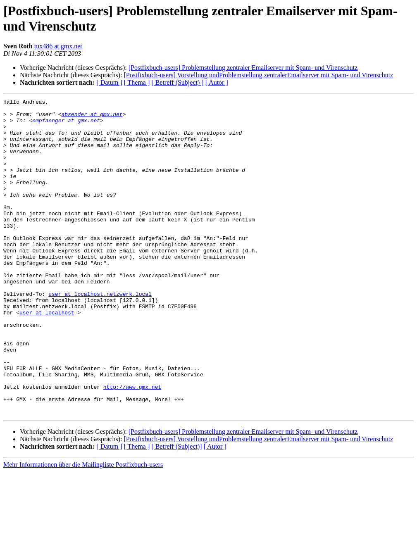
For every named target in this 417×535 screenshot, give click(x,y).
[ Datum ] (109, 82)
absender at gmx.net (91, 117)
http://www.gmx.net (132, 445)
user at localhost (46, 355)
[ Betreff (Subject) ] (177, 82)
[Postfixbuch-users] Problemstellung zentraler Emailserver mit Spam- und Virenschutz (243, 67)
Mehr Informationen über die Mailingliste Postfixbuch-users (83, 527)
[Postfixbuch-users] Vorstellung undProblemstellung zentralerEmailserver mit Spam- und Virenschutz (258, 74)
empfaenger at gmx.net (66, 125)
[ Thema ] (137, 82)
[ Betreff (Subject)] (176, 509)
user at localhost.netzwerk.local (100, 333)
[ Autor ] (216, 82)
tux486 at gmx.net (58, 46)
